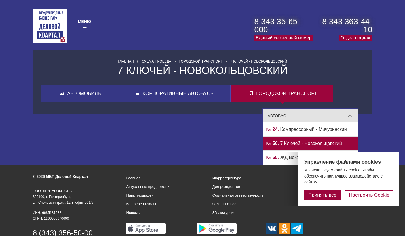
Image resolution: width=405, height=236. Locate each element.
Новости (133, 212)
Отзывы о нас (224, 204)
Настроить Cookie (369, 195)
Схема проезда (156, 61)
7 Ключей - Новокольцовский (304, 143)
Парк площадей (140, 195)
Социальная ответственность (238, 195)
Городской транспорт (201, 61)
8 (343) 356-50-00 (63, 233)
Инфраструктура (226, 178)
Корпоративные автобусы (178, 93)
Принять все (322, 195)
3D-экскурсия (223, 212)
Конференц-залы (141, 204)
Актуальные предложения (149, 186)
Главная (126, 61)
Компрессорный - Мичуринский (306, 129)
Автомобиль (84, 93)
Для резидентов (226, 186)
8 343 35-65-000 (277, 25)
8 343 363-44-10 (347, 25)
